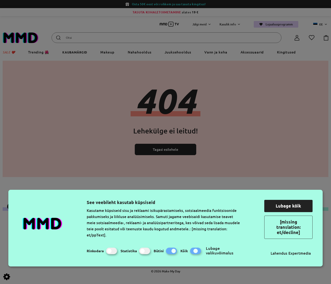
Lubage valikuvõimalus (219, 250)
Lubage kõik (288, 205)
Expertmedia (299, 253)
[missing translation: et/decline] (288, 227)
